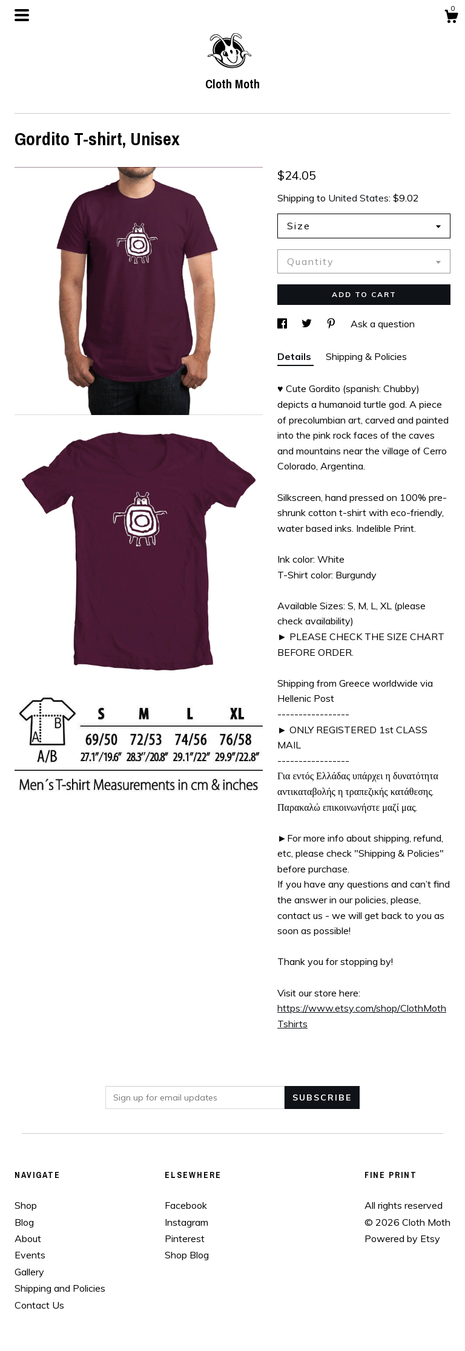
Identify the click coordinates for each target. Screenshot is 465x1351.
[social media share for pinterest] (332, 324)
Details (295, 356)
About (28, 1238)
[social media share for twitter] (308, 324)
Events (30, 1255)
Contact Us (39, 1305)
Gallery (29, 1272)
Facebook (186, 1205)
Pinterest (185, 1238)
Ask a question (383, 324)
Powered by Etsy (402, 1238)
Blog (24, 1222)
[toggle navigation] (22, 15)
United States (358, 198)
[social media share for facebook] (283, 324)
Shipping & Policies (366, 356)
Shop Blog (187, 1255)
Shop (26, 1205)
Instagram (186, 1222)
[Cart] (451, 18)
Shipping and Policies (60, 1288)
